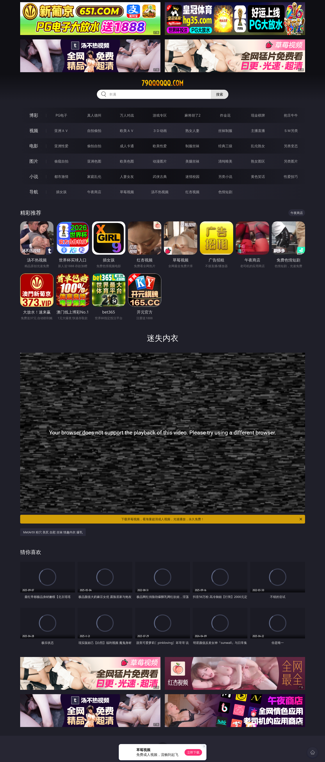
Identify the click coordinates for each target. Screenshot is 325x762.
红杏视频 (192, 191)
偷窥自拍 (61, 161)
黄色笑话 (258, 176)
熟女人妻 (192, 130)
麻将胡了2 (193, 115)
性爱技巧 (291, 176)
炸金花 (225, 115)
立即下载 (193, 752)
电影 (33, 146)
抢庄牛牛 (291, 115)
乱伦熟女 (258, 146)
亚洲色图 (94, 161)
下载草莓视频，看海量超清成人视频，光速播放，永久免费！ (212, 519)
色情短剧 (225, 191)
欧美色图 (127, 161)
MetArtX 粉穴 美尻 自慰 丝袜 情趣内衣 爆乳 (53, 532)
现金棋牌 (258, 115)
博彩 (33, 115)
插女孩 (61, 191)
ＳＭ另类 (291, 130)
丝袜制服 (225, 130)
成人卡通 (127, 146)
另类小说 (225, 176)
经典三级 (225, 146)
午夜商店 (94, 191)
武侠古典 (160, 176)
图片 (33, 161)
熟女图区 (258, 161)
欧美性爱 (160, 146)
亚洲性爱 (61, 146)
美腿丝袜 (192, 161)
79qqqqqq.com (162, 83)
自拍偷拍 (94, 130)
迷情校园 (192, 176)
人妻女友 (127, 176)
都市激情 (61, 176)
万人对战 (127, 115)
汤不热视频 (160, 191)
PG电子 (61, 115)
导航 (33, 192)
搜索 (219, 94)
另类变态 (291, 146)
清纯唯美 (225, 161)
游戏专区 (160, 115)
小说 (33, 176)
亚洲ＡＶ (61, 130)
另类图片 (291, 161)
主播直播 (258, 130)
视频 (33, 130)
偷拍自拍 (94, 146)
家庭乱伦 (94, 176)
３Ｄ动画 (160, 130)
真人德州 (94, 115)
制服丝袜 (192, 146)
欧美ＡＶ (127, 130)
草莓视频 (127, 191)
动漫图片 (160, 161)
